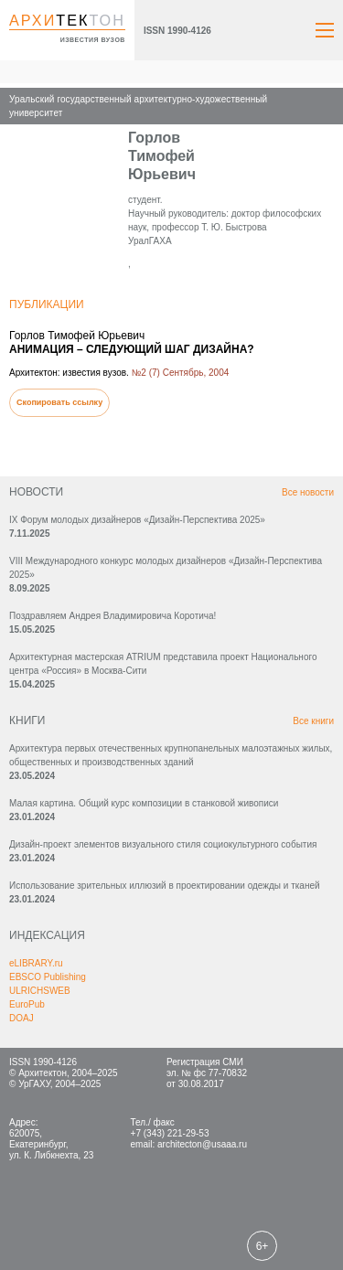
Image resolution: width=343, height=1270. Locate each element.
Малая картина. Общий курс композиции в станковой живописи (143, 803)
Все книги (313, 721)
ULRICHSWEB (39, 991)
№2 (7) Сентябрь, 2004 (181, 373)
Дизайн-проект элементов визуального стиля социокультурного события (162, 844)
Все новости (308, 492)
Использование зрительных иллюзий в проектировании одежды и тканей (164, 885)
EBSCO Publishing (47, 977)
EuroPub (27, 1004)
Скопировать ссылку (59, 402)
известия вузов (92, 40)
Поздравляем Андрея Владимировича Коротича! (112, 616)
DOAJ (21, 1018)
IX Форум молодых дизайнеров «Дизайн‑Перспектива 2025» (137, 520)
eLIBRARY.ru (36, 963)
